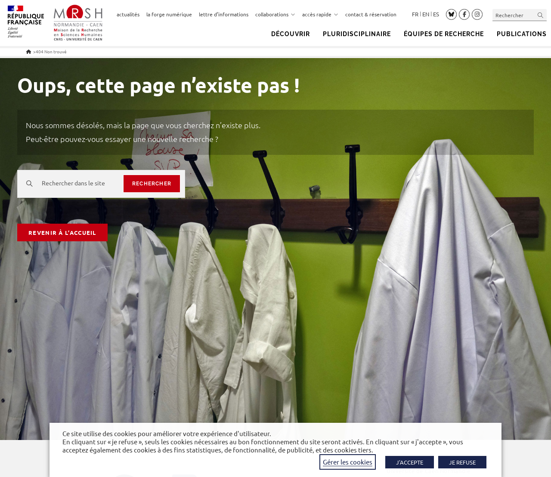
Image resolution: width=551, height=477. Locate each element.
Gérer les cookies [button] (347, 462)
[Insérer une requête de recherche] (519, 15)
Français (415, 14)
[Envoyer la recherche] (541, 15)
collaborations (275, 14)
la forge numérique (169, 14)
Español (436, 14)
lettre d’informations (223, 14)
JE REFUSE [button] (462, 462)
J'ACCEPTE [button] (409, 462)
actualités (128, 14)
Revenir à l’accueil (62, 232)
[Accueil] (28, 51)
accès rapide (320, 14)
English (425, 14)
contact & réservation (370, 14)
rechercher (151, 184)
